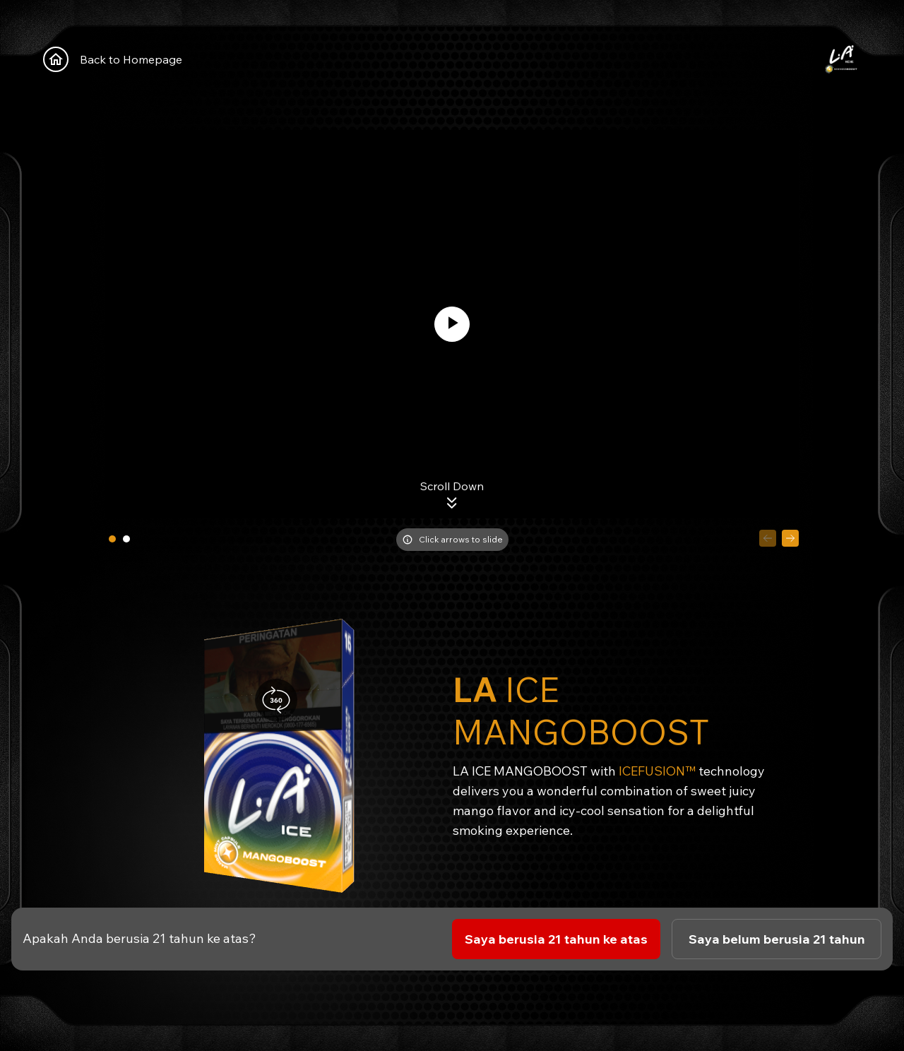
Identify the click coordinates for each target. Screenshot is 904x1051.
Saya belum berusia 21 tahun (777, 939)
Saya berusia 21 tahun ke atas (556, 939)
